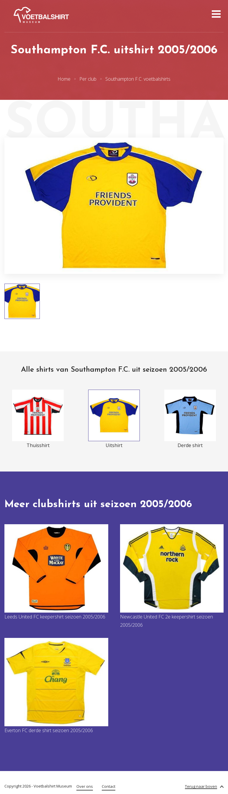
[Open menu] (215, 14)
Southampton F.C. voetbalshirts (137, 79)
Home (64, 79)
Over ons (84, 786)
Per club (87, 79)
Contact (108, 786)
